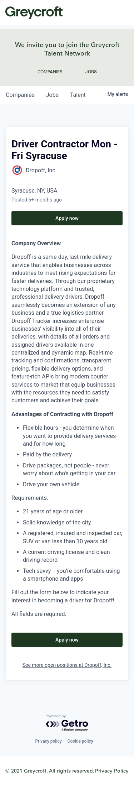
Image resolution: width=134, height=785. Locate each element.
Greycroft (34, 12)
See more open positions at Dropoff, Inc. (67, 665)
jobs (52, 94)
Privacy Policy (112, 770)
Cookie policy (80, 741)
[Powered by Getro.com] (67, 723)
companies (20, 94)
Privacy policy (48, 741)
